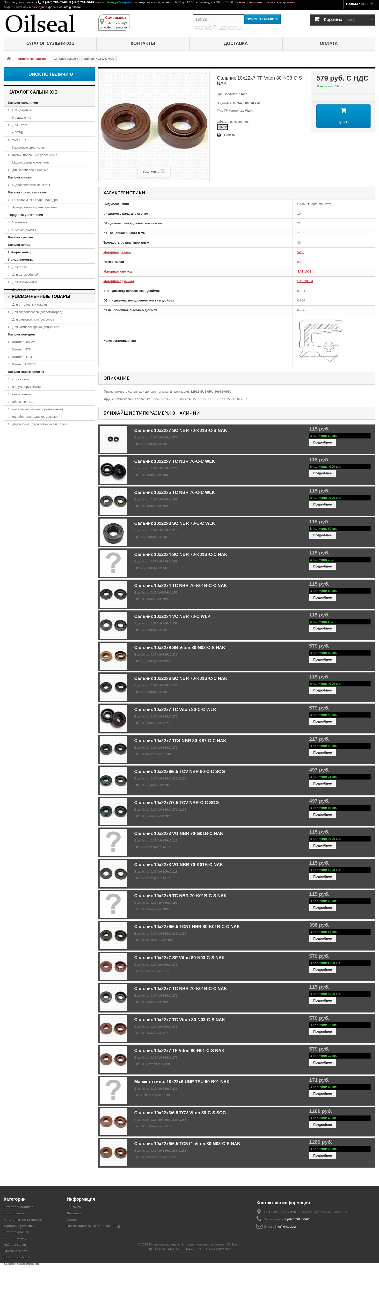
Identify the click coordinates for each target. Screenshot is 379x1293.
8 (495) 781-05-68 (54, 2)
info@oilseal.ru (73, 7)
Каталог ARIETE (23, 364)
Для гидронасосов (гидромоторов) (36, 312)
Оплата (329, 43)
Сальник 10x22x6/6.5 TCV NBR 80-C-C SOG (179, 771)
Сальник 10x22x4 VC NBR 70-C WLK (172, 616)
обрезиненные (22, 402)
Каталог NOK (21, 349)
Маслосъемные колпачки (30, 162)
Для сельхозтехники (26, 289)
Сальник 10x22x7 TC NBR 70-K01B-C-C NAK (180, 988)
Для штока (19, 125)
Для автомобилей (24, 274)
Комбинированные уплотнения (34, 155)
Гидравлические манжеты (30, 185)
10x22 (222, 127)
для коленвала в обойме (29, 170)
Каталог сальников (49, 43)
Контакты (143, 43)
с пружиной (20, 379)
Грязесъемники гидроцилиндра (34, 200)
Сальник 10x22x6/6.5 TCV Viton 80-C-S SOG (180, 1112)
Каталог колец (19, 244)
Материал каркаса (117, 271)
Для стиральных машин (29, 304)
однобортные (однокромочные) (34, 416)
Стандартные (21, 110)
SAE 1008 (304, 271)
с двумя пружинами (26, 387)
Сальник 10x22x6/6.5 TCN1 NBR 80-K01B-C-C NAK (187, 926)
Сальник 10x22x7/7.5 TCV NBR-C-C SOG (176, 802)
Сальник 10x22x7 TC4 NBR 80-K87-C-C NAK (180, 740)
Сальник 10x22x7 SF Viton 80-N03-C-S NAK (179, 957)
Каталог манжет (20, 177)
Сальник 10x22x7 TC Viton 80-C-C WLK (175, 709)
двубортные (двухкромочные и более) (39, 424)
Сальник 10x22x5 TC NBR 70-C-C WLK (174, 492)
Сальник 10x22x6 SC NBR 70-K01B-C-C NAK (180, 678)
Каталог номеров (21, 334)
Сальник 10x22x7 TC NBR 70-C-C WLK (174, 461)
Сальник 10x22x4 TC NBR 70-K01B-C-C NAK (180, 585)
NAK (244, 94)
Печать (229, 135)
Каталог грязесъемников (27, 192)
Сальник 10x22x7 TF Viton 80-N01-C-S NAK (179, 1050)
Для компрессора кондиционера (35, 327)
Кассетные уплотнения (28, 147)
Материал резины (117, 252)
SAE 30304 (305, 281)
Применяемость (20, 259)
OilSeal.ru (234, 1274)
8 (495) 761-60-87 (82, 2)
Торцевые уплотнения (25, 215)
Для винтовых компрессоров (32, 319)
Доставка (236, 43)
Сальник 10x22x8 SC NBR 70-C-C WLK (174, 523)
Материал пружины (118, 281)
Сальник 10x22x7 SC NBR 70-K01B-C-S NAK (180, 430)
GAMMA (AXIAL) (23, 230)
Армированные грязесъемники (34, 207)
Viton (300, 252)
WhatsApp (109, 2)
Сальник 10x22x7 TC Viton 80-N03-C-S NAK (179, 1019)
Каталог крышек (20, 237)
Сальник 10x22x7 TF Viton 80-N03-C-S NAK (44, 455)
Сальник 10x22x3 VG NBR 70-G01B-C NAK (178, 833)
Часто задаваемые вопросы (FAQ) (93, 1226)
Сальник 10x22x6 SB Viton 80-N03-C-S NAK (179, 647)
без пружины (21, 394)
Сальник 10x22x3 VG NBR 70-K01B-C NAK (178, 864)
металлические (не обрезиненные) (37, 409)
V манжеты (19, 222)
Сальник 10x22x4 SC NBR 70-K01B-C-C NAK (180, 554)
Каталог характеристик (26, 372)
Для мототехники (24, 282)
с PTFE (17, 132)
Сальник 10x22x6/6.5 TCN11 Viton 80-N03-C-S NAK (187, 1143)
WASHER (18, 140)
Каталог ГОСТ (22, 357)
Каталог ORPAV (23, 342)
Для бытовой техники (27, 297)
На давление (21, 117)
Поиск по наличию (49, 74)
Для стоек (19, 267)
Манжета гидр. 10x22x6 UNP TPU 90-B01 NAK (182, 1081)
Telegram (125, 2)
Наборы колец (19, 252)
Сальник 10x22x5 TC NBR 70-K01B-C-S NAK (180, 895)
